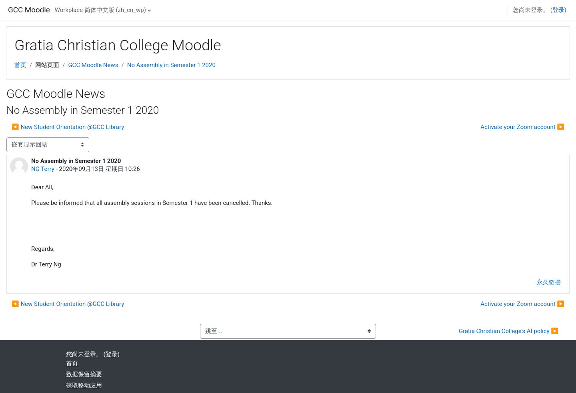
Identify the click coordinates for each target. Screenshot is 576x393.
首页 (20, 65)
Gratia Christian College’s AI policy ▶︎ (508, 331)
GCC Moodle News (93, 65)
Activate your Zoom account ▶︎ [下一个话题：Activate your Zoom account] (522, 127)
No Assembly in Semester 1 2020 (171, 65)
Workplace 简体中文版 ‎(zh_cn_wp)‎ (100, 10)
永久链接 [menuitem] (549, 282)
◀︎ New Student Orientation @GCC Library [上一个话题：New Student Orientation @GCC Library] (68, 127)
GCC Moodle (29, 10)
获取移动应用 (84, 385)
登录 (558, 10)
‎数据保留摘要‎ (84, 374)
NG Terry (42, 169)
